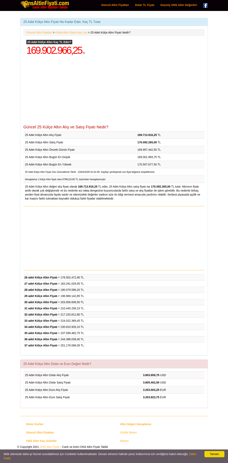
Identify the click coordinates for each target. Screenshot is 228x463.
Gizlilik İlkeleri (128, 432)
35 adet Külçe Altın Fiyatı (40, 333)
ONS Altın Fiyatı (50, 446)
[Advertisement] (114, 93)
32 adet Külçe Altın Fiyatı (40, 314)
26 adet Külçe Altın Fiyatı (40, 277)
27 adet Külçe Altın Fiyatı (40, 283)
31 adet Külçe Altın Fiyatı (40, 308)
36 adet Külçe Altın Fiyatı (40, 339)
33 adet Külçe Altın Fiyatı (40, 320)
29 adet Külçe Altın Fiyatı (40, 296)
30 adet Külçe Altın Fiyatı (40, 302)
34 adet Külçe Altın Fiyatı (40, 326)
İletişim (124, 440)
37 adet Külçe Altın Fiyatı (40, 345)
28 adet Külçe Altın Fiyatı (40, 289)
